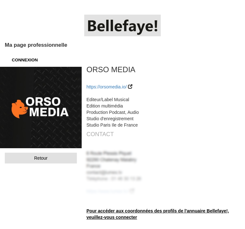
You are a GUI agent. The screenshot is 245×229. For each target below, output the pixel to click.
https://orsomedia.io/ (106, 86)
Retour (41, 158)
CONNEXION (25, 60)
